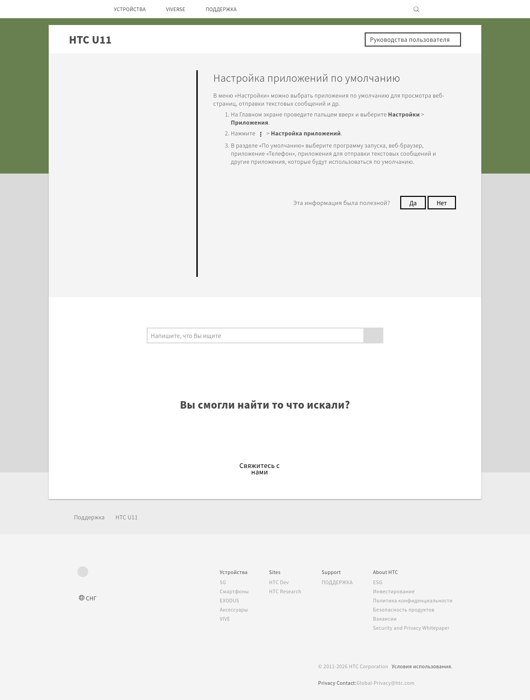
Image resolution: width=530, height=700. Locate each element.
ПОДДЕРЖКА (233, 9)
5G (210, 582)
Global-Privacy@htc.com (385, 683)
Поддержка (91, 517)
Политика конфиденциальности (411, 600)
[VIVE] (443, 9)
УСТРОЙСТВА (132, 9)
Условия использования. (421, 666)
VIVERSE (182, 9)
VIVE (213, 619)
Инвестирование (392, 591)
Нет (441, 210)
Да (411, 210)
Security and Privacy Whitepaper (411, 628)
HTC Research (275, 591)
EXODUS (218, 600)
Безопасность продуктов (402, 609)
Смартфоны (221, 591)
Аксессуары (222, 609)
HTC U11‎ (131, 517)
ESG (375, 582)
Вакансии (382, 619)
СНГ (92, 598)
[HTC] (85, 9)
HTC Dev (269, 582)
